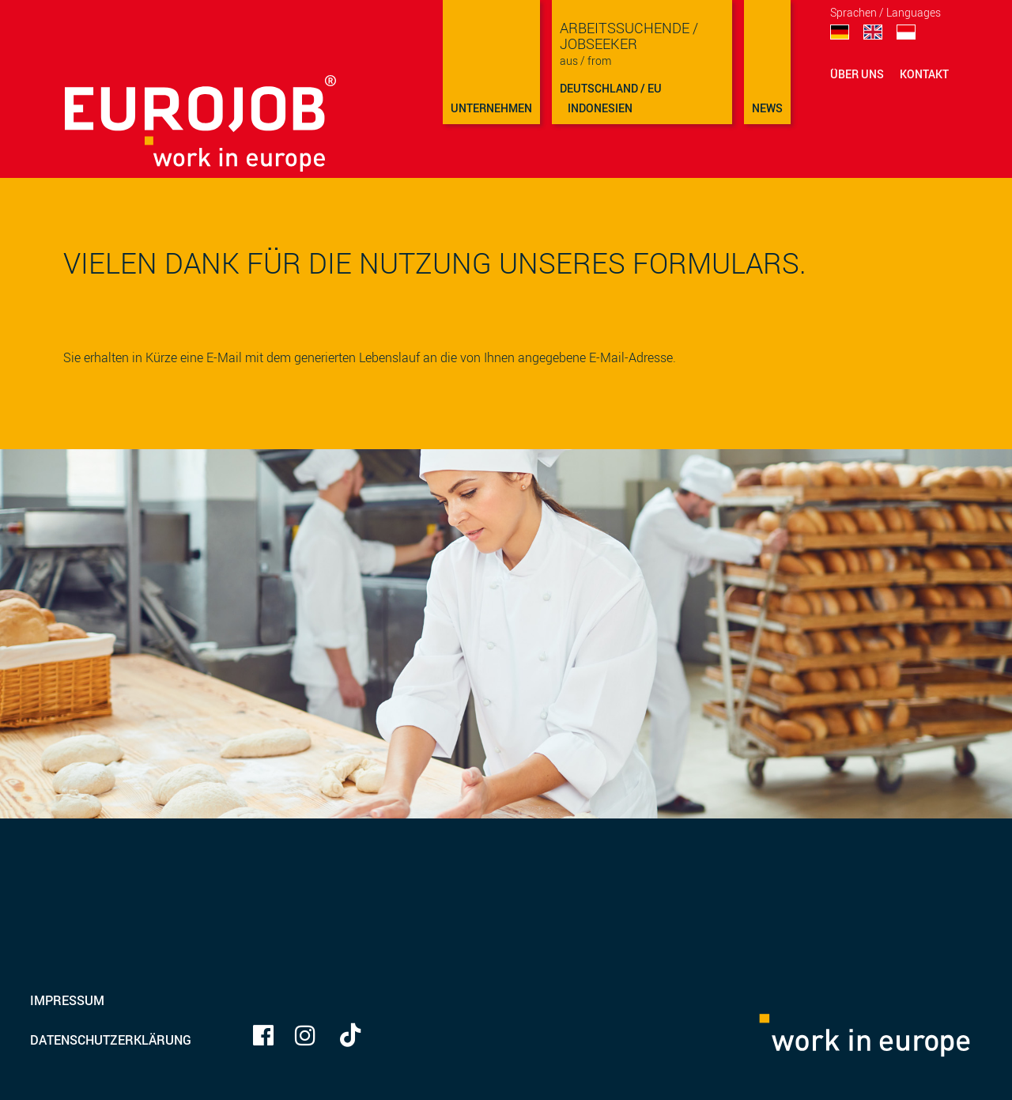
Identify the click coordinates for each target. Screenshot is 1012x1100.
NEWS (767, 107)
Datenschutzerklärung (110, 1040)
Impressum (67, 1000)
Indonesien (600, 107)
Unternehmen (491, 107)
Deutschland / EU (611, 88)
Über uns (857, 73)
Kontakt (924, 73)
